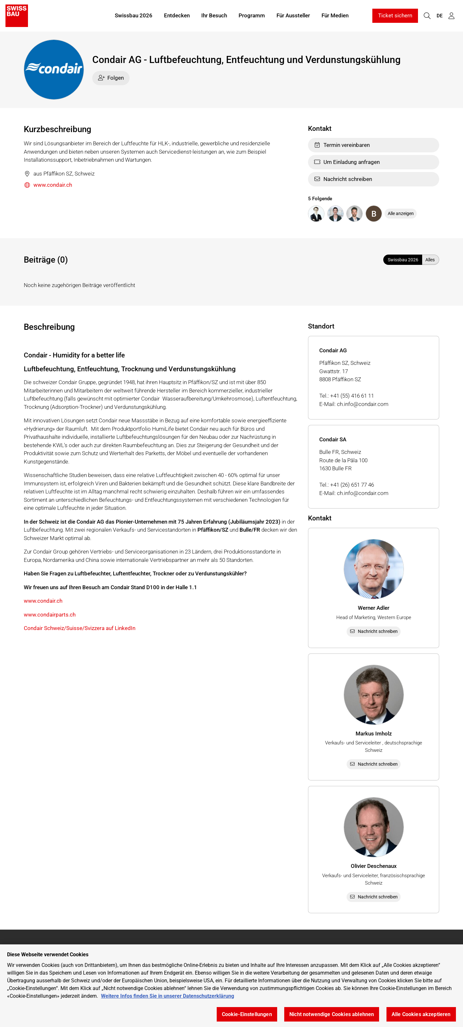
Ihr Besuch (214, 15)
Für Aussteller (293, 15)
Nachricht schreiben (343, 179)
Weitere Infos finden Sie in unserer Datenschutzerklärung (167, 1002)
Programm (252, 15)
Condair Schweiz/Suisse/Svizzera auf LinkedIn (79, 628)
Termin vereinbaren (342, 145)
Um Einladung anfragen (347, 162)
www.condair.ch (48, 185)
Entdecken (177, 15)
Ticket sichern (395, 15)
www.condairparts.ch (50, 614)
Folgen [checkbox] (111, 78)
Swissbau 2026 (133, 15)
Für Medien (335, 15)
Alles (430, 259)
